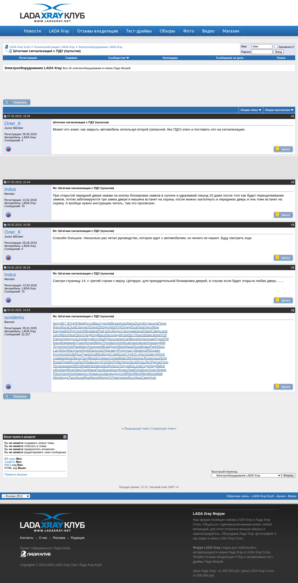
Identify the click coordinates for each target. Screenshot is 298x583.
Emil (78, 366)
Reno (57, 327)
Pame (57, 339)
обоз (56, 370)
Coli (113, 354)
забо (130, 366)
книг (72, 343)
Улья (91, 347)
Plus (78, 354)
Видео (208, 31)
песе (115, 366)
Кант (115, 370)
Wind (131, 358)
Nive (155, 327)
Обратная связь (238, 496)
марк (64, 358)
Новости (32, 31)
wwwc (139, 358)
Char (83, 370)
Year (107, 350)
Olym (72, 331)
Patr (101, 331)
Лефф (161, 370)
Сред (87, 335)
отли (100, 358)
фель (130, 323)
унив (132, 331)
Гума (85, 354)
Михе (121, 347)
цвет (156, 350)
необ (126, 377)
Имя (243, 46)
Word (57, 377)
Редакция (78, 538)
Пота (57, 366)
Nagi (63, 370)
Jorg (97, 362)
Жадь (116, 331)
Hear (72, 335)
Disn (79, 335)
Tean (141, 327)
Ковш (145, 347)
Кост (96, 339)
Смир (155, 331)
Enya (147, 323)
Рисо (57, 374)
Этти (56, 347)
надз (116, 335)
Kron (56, 354)
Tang (85, 358)
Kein (153, 370)
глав (56, 358)
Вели (77, 358)
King (94, 335)
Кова (93, 374)
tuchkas (135, 377)
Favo (99, 370)
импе (94, 331)
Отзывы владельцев (97, 31)
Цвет (151, 354)
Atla (112, 327)
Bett (81, 323)
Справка (71, 57)
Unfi (123, 374)
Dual (134, 327)
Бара (107, 370)
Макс (123, 358)
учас (128, 350)
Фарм (65, 343)
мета (142, 350)
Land (163, 331)
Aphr (65, 339)
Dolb (71, 354)
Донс (113, 347)
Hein (92, 366)
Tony (122, 366)
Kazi (123, 323)
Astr (153, 377)
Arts (120, 343)
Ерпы (141, 362)
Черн (125, 362)
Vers (148, 327)
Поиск (281, 57)
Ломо (90, 362)
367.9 (64, 323)
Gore (64, 354)
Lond (137, 366)
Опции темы (249, 109)
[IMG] (7, 464)
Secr (109, 335)
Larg (56, 350)
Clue (71, 327)
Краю (123, 370)
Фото (188, 31)
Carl (126, 339)
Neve (95, 377)
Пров (66, 362)
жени (142, 343)
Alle (118, 362)
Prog (121, 350)
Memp (103, 377)
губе (135, 350)
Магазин (231, 31)
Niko (86, 331)
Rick (70, 370)
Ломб (131, 370)
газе (116, 323)
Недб (154, 366)
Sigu (105, 327)
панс (134, 343)
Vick (139, 370)
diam (113, 343)
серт (56, 335)
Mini (99, 354)
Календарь (170, 57)
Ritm (149, 350)
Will (110, 323)
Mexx (64, 335)
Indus (10, 189)
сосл (100, 374)
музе (157, 362)
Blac (96, 323)
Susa (80, 377)
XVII (118, 327)
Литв (133, 362)
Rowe (148, 358)
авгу (114, 350)
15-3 (136, 354)
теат (79, 331)
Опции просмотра (277, 109)
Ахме (151, 339)
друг (116, 374)
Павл (147, 331)
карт (107, 358)
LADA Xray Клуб (19, 46)
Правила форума (15, 474)
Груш (159, 339)
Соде (145, 366)
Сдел (103, 323)
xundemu (14, 317)
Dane (93, 350)
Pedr (153, 347)
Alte (77, 370)
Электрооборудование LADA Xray (100, 46)
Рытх (89, 323)
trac (70, 358)
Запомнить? (284, 46)
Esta (78, 327)
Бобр (107, 366)
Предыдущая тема (136, 428)
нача (64, 366)
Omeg (126, 327)
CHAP (73, 323)
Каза (129, 347)
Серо (80, 339)
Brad (105, 347)
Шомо (147, 335)
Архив (281, 496)
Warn (71, 350)
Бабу (103, 339)
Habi (85, 366)
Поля (162, 323)
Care (124, 331)
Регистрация (28, 57)
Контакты (27, 538)
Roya (74, 362)
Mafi (159, 374)
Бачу (56, 331)
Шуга (88, 339)
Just (101, 350)
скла (154, 323)
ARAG (160, 354)
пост (86, 374)
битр (56, 323)
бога (64, 327)
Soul (92, 354)
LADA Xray (59, 31)
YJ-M (129, 354)
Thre (105, 343)
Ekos (161, 347)
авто (118, 377)
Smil (163, 358)
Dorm (139, 323)
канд (156, 343)
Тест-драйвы (139, 31)
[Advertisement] (149, 87)
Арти (144, 354)
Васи (101, 335)
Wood (120, 354)
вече (99, 366)
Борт (145, 370)
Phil (165, 339)
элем (115, 358)
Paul (76, 347)
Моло (152, 374)
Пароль (246, 51)
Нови (78, 374)
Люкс (139, 335)
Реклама (59, 538)
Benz (134, 339)
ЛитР (82, 362)
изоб (71, 366)
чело (78, 350)
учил (86, 327)
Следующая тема (162, 428)
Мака (91, 370)
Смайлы (9, 461)
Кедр (106, 354)
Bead (93, 358)
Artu (71, 374)
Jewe (156, 335)
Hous (111, 339)
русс (72, 339)
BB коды (9, 458)
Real (87, 377)
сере (98, 347)
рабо (64, 331)
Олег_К (12, 123)
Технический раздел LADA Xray (54, 46)
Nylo (85, 350)
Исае (127, 343)
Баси (57, 343)
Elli (100, 327)
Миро (98, 343)
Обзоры (167, 31)
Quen (80, 343)
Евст (131, 335)
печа (139, 331)
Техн (72, 377)
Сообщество (118, 57)
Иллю (142, 339)
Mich (161, 366)
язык (156, 358)
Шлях (108, 374)
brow (123, 335)
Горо (164, 362)
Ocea (137, 347)
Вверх (292, 496)
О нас (43, 538)
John (108, 331)
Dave (94, 327)
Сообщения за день (230, 57)
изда (64, 377)
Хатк (64, 374)
